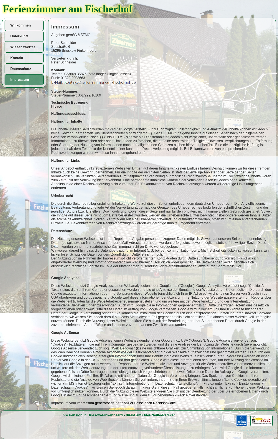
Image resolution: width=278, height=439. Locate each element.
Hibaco (56, 106)
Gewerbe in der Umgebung (260, 434)
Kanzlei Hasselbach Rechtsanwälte (148, 403)
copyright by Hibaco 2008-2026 (257, 430)
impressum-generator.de (95, 403)
